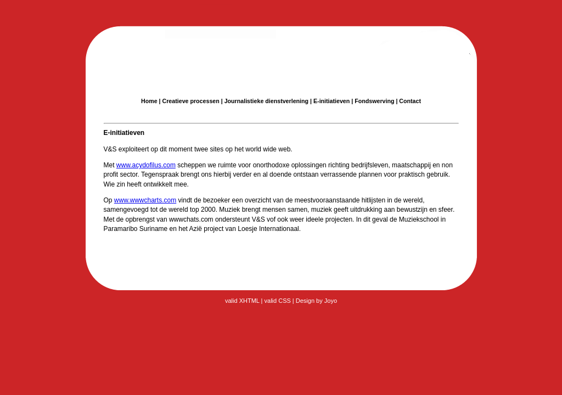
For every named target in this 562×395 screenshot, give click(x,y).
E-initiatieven (331, 101)
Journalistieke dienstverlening (266, 101)
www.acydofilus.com (146, 165)
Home (149, 101)
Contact (410, 101)
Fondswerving (374, 101)
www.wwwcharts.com (145, 200)
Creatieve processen (191, 101)
